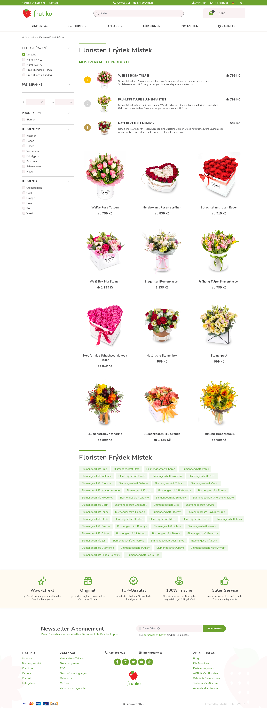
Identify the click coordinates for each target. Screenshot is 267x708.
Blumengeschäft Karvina (200, 505)
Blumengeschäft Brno (126, 469)
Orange (30, 198)
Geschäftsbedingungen (73, 673)
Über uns (27, 658)
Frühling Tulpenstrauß (219, 434)
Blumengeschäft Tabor (195, 519)
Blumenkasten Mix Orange (162, 434)
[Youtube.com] (141, 662)
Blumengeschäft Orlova (95, 533)
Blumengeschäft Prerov (212, 490)
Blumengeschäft (31, 663)
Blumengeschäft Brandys (132, 526)
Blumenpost (219, 356)
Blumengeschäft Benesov (202, 533)
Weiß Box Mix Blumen (105, 282)
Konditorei (28, 668)
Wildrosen (32, 151)
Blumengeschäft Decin (95, 505)
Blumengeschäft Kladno (128, 519)
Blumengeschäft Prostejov (97, 498)
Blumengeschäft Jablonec (97, 476)
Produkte (78, 26)
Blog (196, 658)
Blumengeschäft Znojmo (134, 498)
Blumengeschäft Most (162, 519)
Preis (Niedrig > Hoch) (39, 70)
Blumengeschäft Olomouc (97, 483)
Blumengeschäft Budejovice (174, 490)
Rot (28, 208)
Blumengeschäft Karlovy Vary (208, 548)
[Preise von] (33, 102)
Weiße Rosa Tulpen (134, 76)
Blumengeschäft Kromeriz (167, 476)
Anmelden (199, 2)
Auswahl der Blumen (205, 688)
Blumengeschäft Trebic (195, 469)
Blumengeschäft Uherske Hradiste (213, 498)
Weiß (29, 213)
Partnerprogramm (203, 668)
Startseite (29, 37)
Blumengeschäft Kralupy (202, 526)
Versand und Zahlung (33, 2)
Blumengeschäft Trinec (95, 512)
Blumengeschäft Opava (170, 548)
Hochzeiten (188, 26)
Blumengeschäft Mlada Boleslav (101, 555)
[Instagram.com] (125, 662)
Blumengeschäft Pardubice (128, 541)
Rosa (29, 203)
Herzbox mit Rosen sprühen (162, 207)
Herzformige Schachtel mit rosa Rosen (105, 358)
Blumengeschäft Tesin (229, 519)
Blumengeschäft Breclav (96, 526)
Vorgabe (31, 54)
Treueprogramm (69, 663)
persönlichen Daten (155, 635)
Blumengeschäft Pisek (131, 476)
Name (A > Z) (34, 60)
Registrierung (219, 2)
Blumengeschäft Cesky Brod (167, 541)
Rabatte (226, 26)
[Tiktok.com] (149, 662)
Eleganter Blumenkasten (162, 282)
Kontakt (53, 2)
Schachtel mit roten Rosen (219, 207)
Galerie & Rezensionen (206, 678)
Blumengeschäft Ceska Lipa (143, 555)
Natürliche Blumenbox (136, 123)
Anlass (115, 26)
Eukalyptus (33, 156)
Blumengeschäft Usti (139, 490)
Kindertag (40, 26)
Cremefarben (34, 188)
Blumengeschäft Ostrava (133, 483)
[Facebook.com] (117, 662)
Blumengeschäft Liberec (160, 469)
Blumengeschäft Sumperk (171, 498)
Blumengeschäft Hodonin (130, 512)
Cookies (64, 683)
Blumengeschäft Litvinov (130, 533)
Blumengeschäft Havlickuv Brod (206, 512)
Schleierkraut (34, 166)
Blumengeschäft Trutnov (135, 548)
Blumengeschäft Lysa (166, 505)
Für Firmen (151, 26)
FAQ (62, 668)
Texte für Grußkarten (205, 683)
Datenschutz (67, 678)
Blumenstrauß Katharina (105, 434)
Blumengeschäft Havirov (166, 512)
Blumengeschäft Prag (94, 469)
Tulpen (30, 146)
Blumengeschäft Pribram (169, 483)
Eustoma (31, 161)
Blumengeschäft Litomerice (98, 548)
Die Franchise (201, 663)
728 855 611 (121, 2)
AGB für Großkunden (205, 673)
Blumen (30, 119)
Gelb (29, 193)
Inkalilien (31, 136)
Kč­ (241, 3)
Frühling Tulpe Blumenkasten (142, 100)
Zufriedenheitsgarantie (73, 688)
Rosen (30, 141)
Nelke (30, 172)
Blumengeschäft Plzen (202, 476)
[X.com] (133, 662)
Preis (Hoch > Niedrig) (39, 75)
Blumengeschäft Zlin (94, 541)
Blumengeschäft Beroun (166, 533)
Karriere (26, 673)
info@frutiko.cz (143, 2)
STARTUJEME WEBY (232, 704)
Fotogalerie (29, 683)
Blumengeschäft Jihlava (167, 526)
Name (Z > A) (34, 65)
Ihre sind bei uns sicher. (163, 635)
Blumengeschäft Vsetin (204, 483)
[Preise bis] (63, 102)
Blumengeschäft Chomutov (131, 505)
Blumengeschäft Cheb (95, 519)
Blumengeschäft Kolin (204, 541)
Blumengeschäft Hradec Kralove (101, 490)
